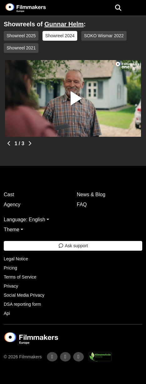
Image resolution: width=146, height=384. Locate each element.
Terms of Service (20, 276)
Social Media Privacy (24, 295)
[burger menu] (136, 8)
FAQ (82, 204)
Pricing (10, 267)
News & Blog (91, 194)
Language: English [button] (24, 219)
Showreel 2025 (21, 35)
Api (7, 313)
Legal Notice (16, 258)
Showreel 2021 (21, 47)
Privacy (11, 286)
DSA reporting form (22, 304)
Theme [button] (11, 229)
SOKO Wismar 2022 (104, 35)
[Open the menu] (118, 7)
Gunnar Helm (64, 24)
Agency (12, 204)
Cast (9, 194)
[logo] (33, 8)
